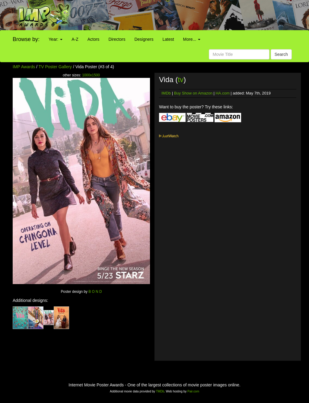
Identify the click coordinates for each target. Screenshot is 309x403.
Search (281, 54)
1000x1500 (91, 75)
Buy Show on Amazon (193, 93)
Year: (55, 39)
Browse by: (26, 39)
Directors (116, 39)
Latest (168, 39)
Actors (94, 39)
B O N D (95, 291)
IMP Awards (24, 66)
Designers (143, 39)
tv (180, 79)
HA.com (222, 93)
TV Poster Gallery (55, 66)
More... (191, 39)
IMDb (166, 93)
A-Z (75, 39)
